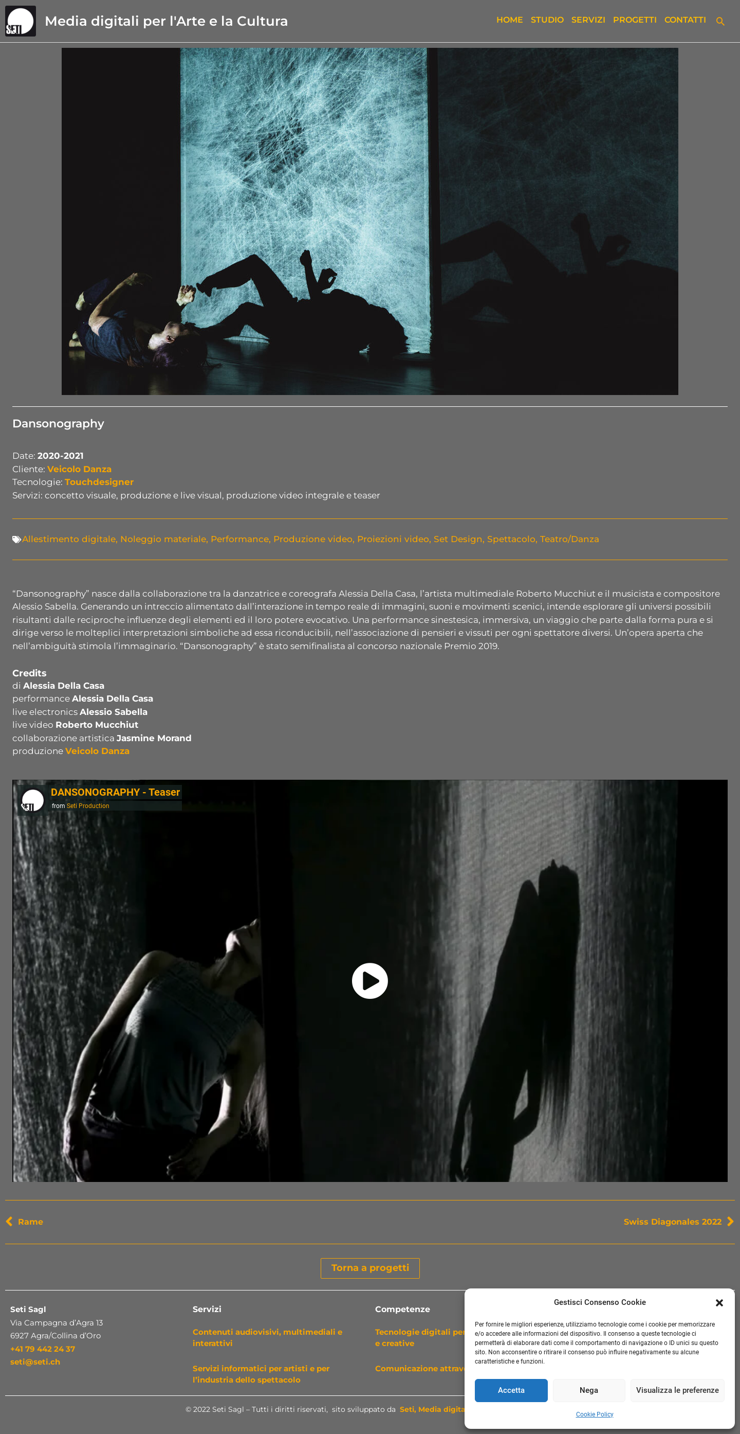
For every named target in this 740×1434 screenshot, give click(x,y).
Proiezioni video (393, 539)
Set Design (458, 539)
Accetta (511, 1390)
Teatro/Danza (569, 539)
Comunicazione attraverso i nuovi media (456, 1368)
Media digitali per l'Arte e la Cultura (166, 21)
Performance (240, 539)
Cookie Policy (595, 1414)
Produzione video (313, 539)
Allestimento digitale (69, 539)
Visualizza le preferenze (677, 1390)
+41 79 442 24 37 (42, 1349)
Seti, (408, 1409)
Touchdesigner (99, 482)
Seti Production (88, 806)
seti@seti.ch (35, 1362)
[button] (719, 1303)
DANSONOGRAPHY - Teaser (115, 792)
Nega (589, 1390)
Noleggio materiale (163, 539)
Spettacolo (511, 539)
